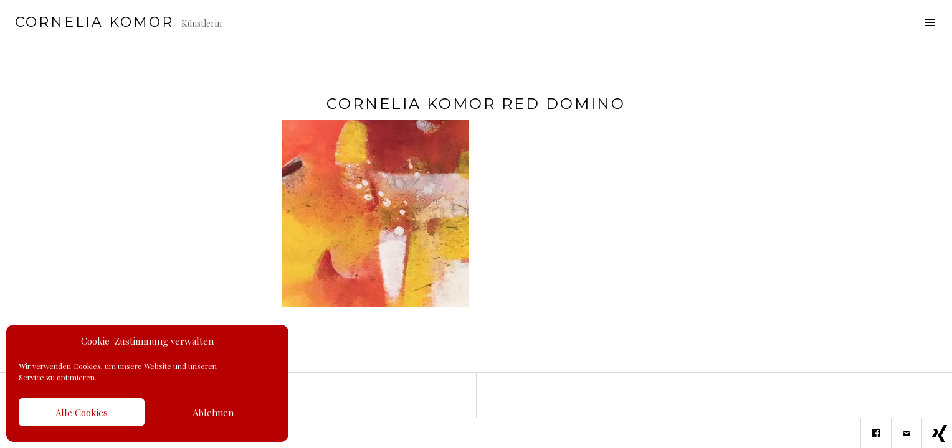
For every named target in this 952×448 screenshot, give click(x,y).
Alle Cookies (81, 412)
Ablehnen (213, 412)
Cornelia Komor (94, 22)
